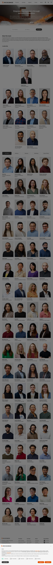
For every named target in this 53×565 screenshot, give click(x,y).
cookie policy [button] (9, 552)
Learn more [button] (5, 562)
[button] (51, 546)
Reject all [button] (40, 562)
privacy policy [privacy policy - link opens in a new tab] (37, 550)
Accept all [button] (48, 562)
